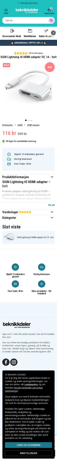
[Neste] (53, 32)
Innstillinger (28, 453)
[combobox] (28, 20)
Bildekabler (7, 125)
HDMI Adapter (33, 125)
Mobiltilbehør (30, 33)
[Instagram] (13, 361)
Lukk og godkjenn (28, 445)
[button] (28, 177)
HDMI (19, 125)
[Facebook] (6, 361)
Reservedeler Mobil (11, 33)
